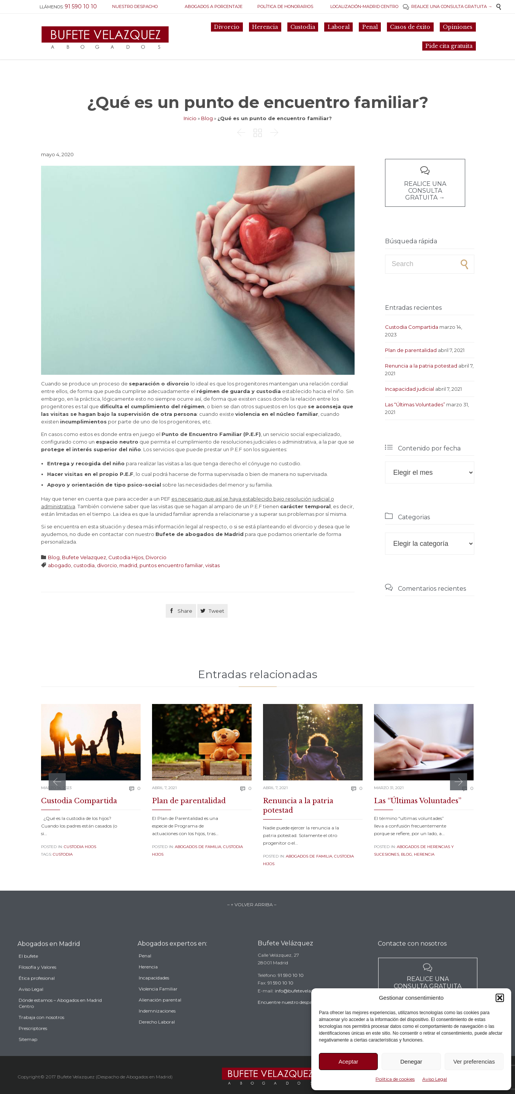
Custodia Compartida (411, 327)
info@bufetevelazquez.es (302, 1000)
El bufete (28, 971)
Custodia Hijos (125, 557)
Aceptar (348, 1061)
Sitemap (28, 1054)
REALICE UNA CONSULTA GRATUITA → (447, 6)
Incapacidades (154, 990)
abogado (59, 565)
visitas (212, 565)
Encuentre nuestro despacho (289, 1012)
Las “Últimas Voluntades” (415, 404)
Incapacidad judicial (409, 389)
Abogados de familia (198, 846)
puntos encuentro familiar (171, 565)
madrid (128, 565)
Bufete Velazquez (84, 557)
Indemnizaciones (157, 1023)
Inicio (190, 118)
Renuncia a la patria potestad (421, 366)
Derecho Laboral (157, 1034)
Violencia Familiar (158, 1001)
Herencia (424, 854)
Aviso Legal (434, 1079)
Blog (207, 118)
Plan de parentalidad (411, 350)
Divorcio (156, 557)
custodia (84, 565)
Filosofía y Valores (37, 982)
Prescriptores (33, 1043)
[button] (500, 998)
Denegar (411, 1061)
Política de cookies (395, 1079)
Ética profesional (37, 993)
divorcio (107, 565)
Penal (145, 968)
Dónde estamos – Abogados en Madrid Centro (60, 1018)
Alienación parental (160, 1012)
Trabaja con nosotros (41, 1032)
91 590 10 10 (291, 985)
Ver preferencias (474, 1061)
